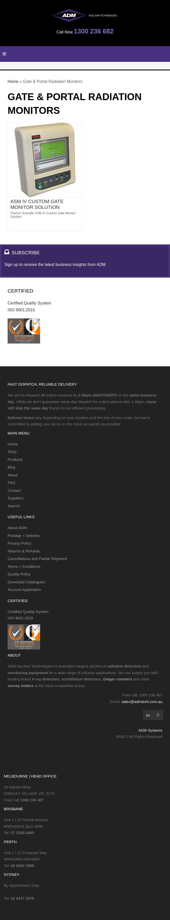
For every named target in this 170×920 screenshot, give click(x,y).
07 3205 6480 (22, 833)
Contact (14, 490)
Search (14, 506)
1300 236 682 (94, 31)
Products (15, 459)
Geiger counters (117, 679)
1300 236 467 (32, 800)
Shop (12, 451)
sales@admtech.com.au (142, 701)
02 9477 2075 (22, 898)
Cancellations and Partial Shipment (37, 558)
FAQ (11, 482)
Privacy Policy (19, 543)
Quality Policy (19, 574)
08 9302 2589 (22, 865)
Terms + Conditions (24, 566)
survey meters (20, 685)
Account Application (24, 589)
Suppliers (16, 498)
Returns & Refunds (24, 551)
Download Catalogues (26, 582)
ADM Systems (150, 730)
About (13, 475)
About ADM (17, 528)
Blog (11, 467)
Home (13, 81)
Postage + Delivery (24, 535)
